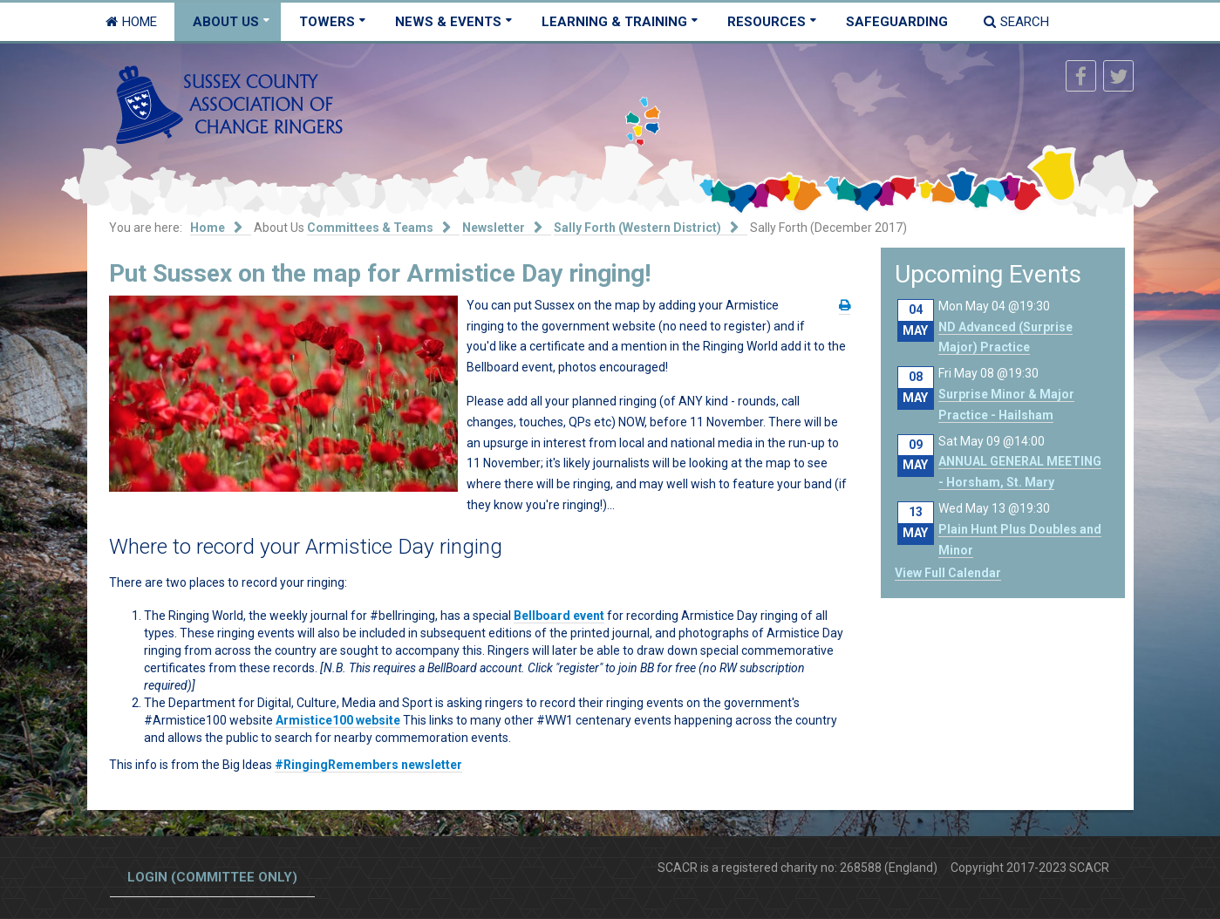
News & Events (448, 22)
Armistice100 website (338, 720)
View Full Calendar (948, 573)
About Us (226, 22)
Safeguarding (897, 22)
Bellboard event (559, 616)
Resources (766, 22)
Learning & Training (614, 22)
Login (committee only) (212, 877)
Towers (327, 22)
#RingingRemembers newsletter (368, 765)
